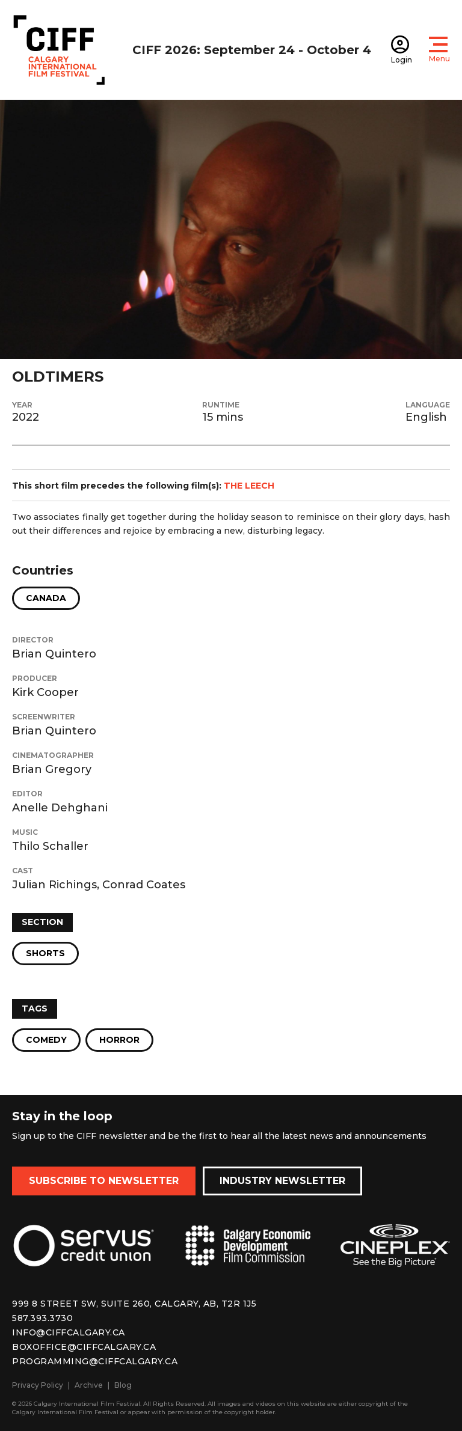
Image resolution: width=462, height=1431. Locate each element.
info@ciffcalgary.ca (68, 1332)
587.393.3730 (42, 1318)
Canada (46, 598)
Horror (119, 1039)
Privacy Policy (37, 1385)
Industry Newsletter (282, 1180)
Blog (123, 1385)
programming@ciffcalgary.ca (94, 1361)
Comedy (46, 1039)
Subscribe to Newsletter (104, 1180)
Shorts (45, 953)
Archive (89, 1385)
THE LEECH (249, 485)
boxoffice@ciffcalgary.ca (84, 1346)
